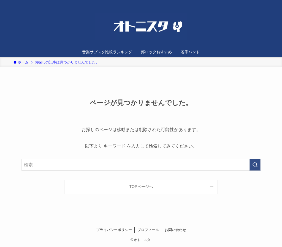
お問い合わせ (175, 230)
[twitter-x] (255, 3)
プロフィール (148, 230)
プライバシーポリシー (114, 230)
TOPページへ (141, 186)
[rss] (262, 3)
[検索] (269, 3)
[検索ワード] (141, 165)
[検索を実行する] (255, 165)
